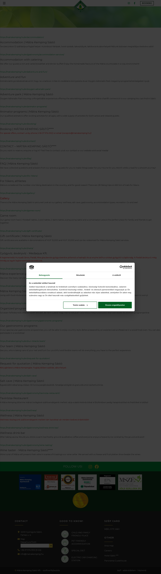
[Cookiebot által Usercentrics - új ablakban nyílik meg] (121, 267)
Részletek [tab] (80, 275)
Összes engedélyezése (115, 305)
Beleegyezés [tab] (44, 275)
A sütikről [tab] (116, 275)
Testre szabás (80, 305)
